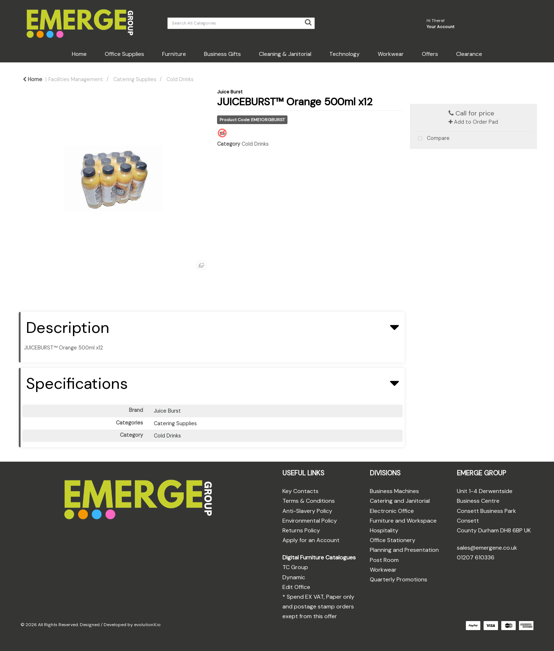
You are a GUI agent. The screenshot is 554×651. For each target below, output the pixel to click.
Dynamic (293, 577)
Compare (432, 138)
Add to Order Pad (473, 122)
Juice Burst (229, 92)
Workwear (391, 54)
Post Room (384, 560)
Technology (344, 54)
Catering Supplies (134, 79)
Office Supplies (124, 54)
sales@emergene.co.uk (487, 547)
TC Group (295, 567)
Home (79, 54)
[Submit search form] (308, 22)
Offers (430, 54)
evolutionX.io (147, 625)
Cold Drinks (180, 79)
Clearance (469, 54)
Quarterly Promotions (398, 579)
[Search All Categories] (241, 23)
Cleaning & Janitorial (285, 54)
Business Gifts (222, 54)
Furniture (174, 54)
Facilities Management (75, 79)
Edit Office (296, 587)
